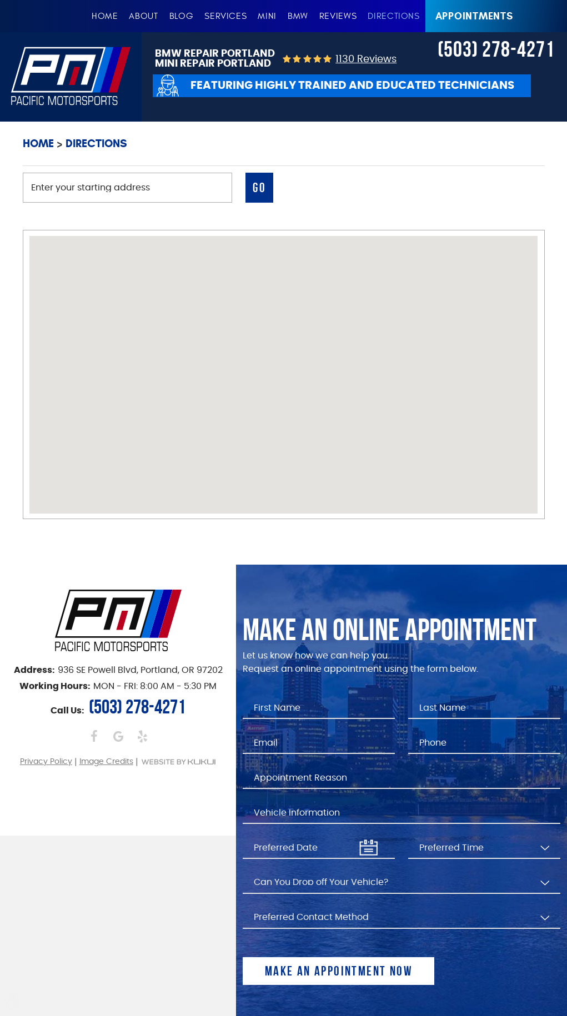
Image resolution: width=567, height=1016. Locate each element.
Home (105, 16)
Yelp (142, 736)
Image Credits (106, 762)
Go (259, 187)
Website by (179, 761)
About (143, 16)
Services (225, 16)
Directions (393, 16)
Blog (181, 16)
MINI (267, 16)
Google (118, 736)
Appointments (474, 16)
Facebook (94, 736)
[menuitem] (105, 16)
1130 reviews (366, 59)
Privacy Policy (46, 762)
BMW (298, 16)
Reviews (338, 16)
